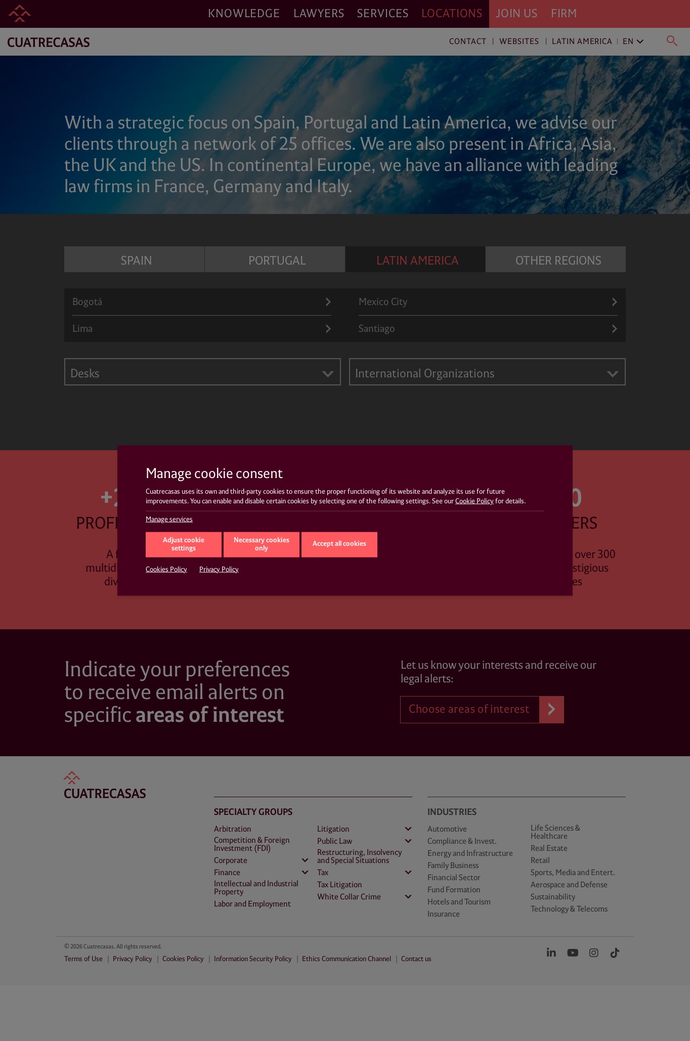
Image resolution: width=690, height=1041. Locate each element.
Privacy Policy (219, 569)
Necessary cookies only (261, 544)
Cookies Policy (166, 569)
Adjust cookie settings (183, 544)
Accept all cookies (339, 544)
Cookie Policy (474, 501)
